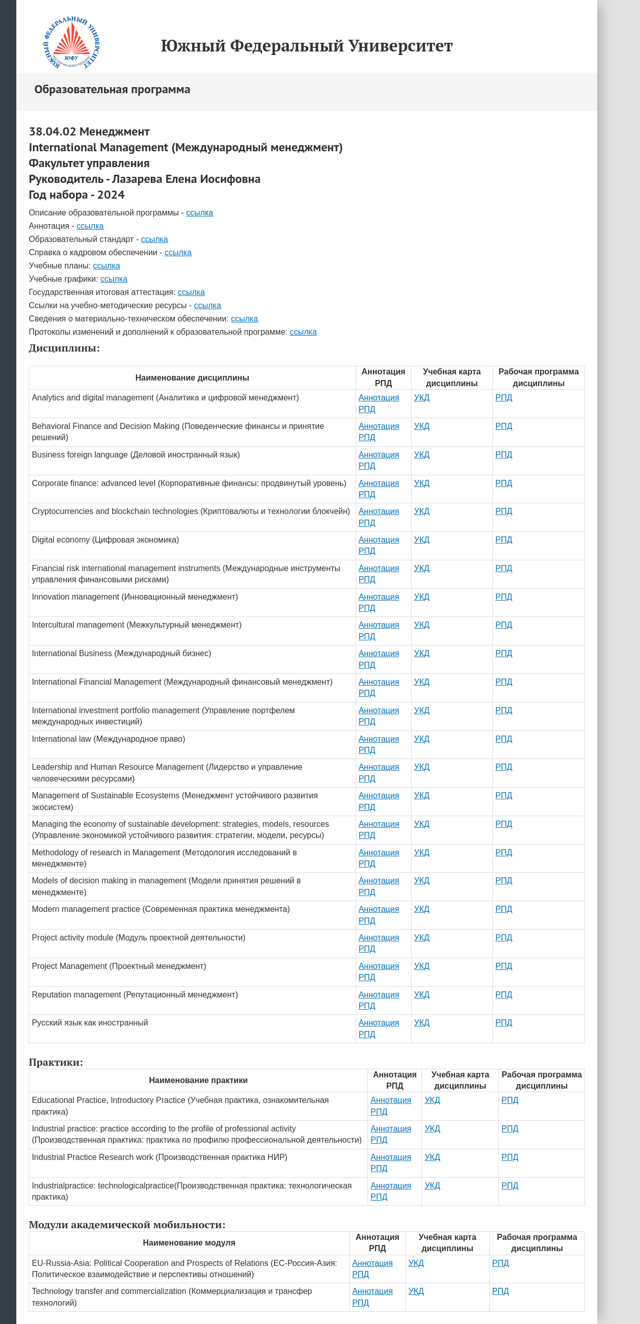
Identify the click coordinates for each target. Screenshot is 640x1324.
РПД (503, 397)
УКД (422, 397)
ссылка (199, 212)
